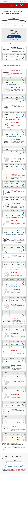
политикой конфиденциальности (17, 470)
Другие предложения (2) (14, 101)
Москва (5, 1)
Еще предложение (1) (14, 269)
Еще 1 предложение (14, 43)
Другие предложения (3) (14, 84)
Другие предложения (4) (14, 119)
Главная (3, 9)
